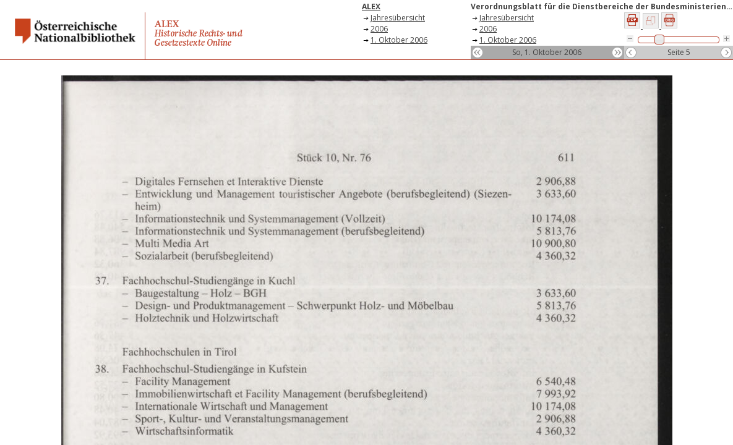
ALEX (371, 6)
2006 (379, 28)
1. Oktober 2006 (399, 40)
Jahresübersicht (398, 17)
